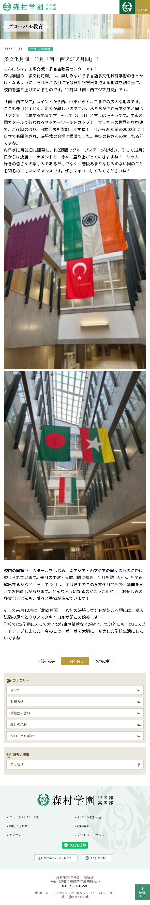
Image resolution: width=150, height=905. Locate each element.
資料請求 (83, 826)
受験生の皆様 (20, 712)
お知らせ (17, 701)
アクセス (15, 835)
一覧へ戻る (75, 660)
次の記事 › (103, 660)
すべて (15, 690)
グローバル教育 (22, 735)
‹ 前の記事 (47, 660)
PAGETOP (142, 894)
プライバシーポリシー (92, 835)
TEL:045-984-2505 (75, 885)
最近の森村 (18, 724)
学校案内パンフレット (57, 858)
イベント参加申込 (89, 817)
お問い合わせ (18, 826)
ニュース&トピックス (24, 817)
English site (98, 858)
